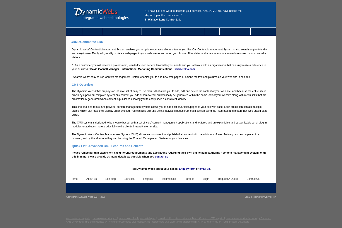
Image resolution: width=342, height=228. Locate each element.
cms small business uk (96, 222)
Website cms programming (183, 222)
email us (204, 168)
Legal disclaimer (252, 197)
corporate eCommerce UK (122, 222)
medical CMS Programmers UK (152, 222)
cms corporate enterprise (104, 218)
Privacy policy (269, 197)
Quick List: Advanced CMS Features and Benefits (107, 146)
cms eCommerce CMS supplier (208, 218)
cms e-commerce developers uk (241, 218)
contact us (161, 156)
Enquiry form (187, 168)
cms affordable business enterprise (175, 218)
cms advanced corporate (78, 218)
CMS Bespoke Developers (236, 222)
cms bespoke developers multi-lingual (137, 218)
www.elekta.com (185, 69)
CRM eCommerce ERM (209, 222)
